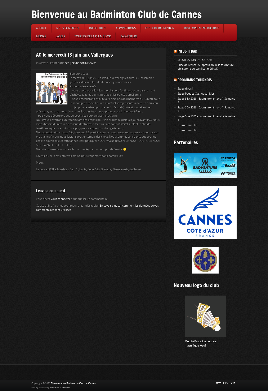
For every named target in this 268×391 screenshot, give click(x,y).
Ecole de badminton (159, 28)
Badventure (128, 36)
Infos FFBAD (187, 51)
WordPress (54, 388)
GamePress (65, 388)
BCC (67, 63)
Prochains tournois (195, 79)
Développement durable (201, 28)
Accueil (41, 28)
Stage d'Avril (185, 88)
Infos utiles (97, 28)
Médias (41, 36)
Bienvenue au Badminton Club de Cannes (116, 14)
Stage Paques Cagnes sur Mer (196, 93)
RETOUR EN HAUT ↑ (226, 383)
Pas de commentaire (84, 63)
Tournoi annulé (187, 125)
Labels (60, 36)
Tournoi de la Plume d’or (93, 36)
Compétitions (126, 28)
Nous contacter (68, 28)
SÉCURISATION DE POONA (194, 59)
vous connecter (60, 199)
